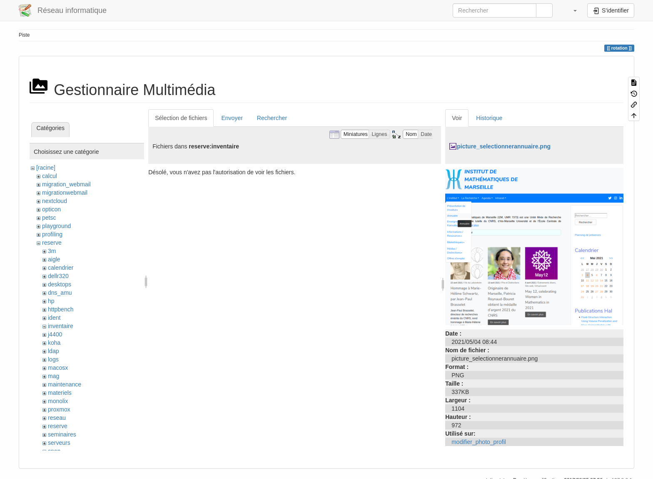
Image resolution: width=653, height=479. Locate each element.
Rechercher (272, 118)
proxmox (59, 409)
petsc (49, 217)
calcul (49, 176)
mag (53, 376)
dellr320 (58, 276)
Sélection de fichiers (181, 118)
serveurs (59, 442)
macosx (58, 367)
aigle (54, 259)
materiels (60, 392)
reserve (52, 242)
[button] (571, 10)
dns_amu (60, 292)
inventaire (60, 326)
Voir (457, 118)
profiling (52, 234)
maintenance (64, 384)
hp (51, 301)
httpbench (61, 309)
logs (53, 359)
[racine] (45, 167)
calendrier (60, 267)
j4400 (55, 334)
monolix (58, 401)
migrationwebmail (64, 192)
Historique (489, 118)
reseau (57, 417)
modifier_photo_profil (478, 442)
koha (54, 342)
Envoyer (231, 118)
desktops (59, 284)
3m (52, 251)
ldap (53, 351)
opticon (51, 209)
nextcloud (54, 201)
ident (54, 317)
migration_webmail (66, 184)
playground (56, 226)
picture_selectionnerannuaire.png (504, 146)
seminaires (62, 434)
